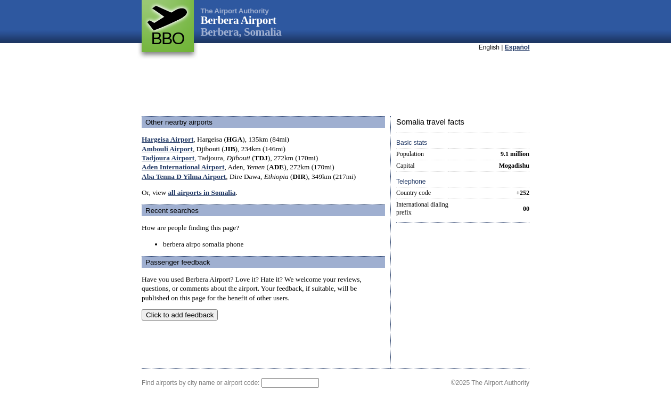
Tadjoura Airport (168, 158)
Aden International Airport (183, 167)
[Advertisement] (335, 85)
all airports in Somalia (201, 192)
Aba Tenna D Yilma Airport (184, 176)
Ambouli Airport (167, 149)
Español (517, 47)
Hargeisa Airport (167, 139)
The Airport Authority (235, 11)
